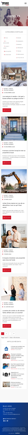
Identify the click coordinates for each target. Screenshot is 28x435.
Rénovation (20, 54)
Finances (19, 44)
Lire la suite (6, 110)
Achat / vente (6, 47)
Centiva (17, 433)
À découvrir (6, 42)
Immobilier (19, 47)
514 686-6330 (9, 412)
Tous (6, 37)
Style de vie (20, 57)
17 (13, 333)
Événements (19, 41)
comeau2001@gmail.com (13, 414)
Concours (7, 54)
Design (18, 37)
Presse (18, 51)
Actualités (7, 51)
